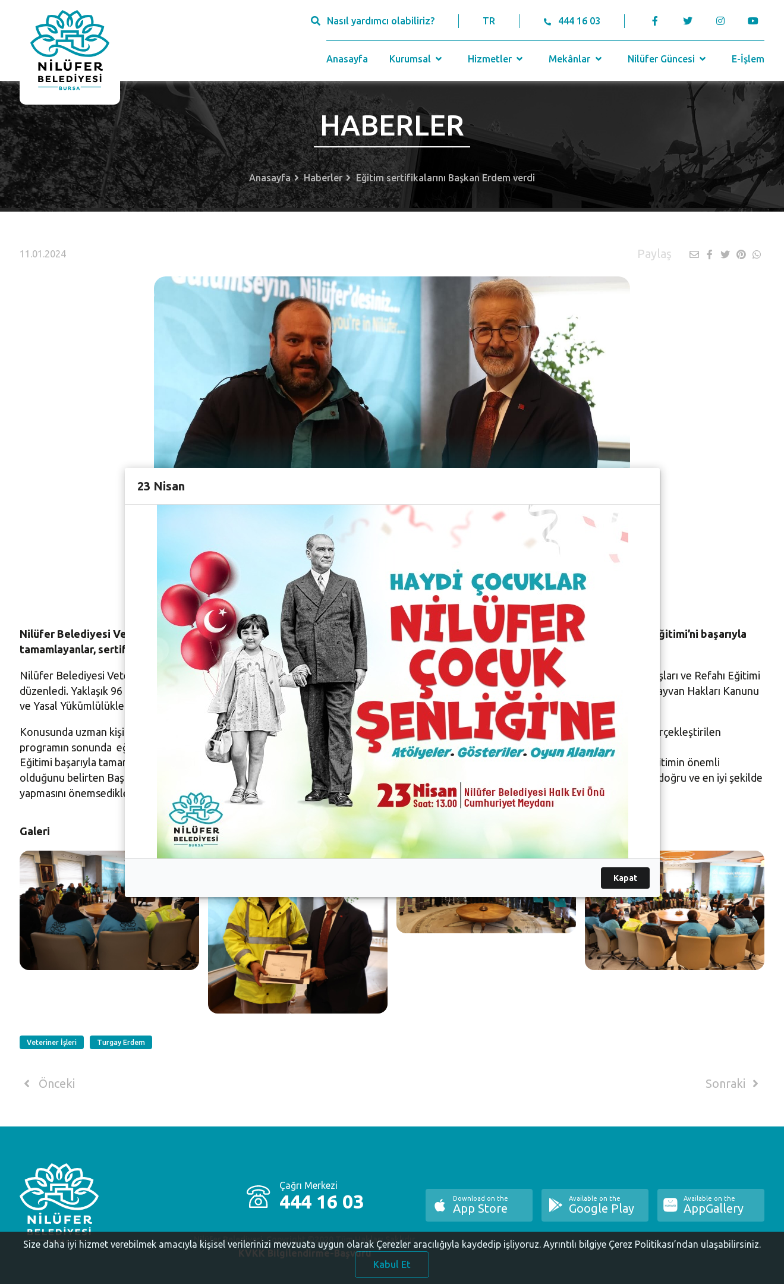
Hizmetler (496, 59)
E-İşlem (748, 59)
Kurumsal (417, 59)
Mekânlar (576, 59)
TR (489, 20)
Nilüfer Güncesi (668, 59)
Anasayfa (347, 59)
